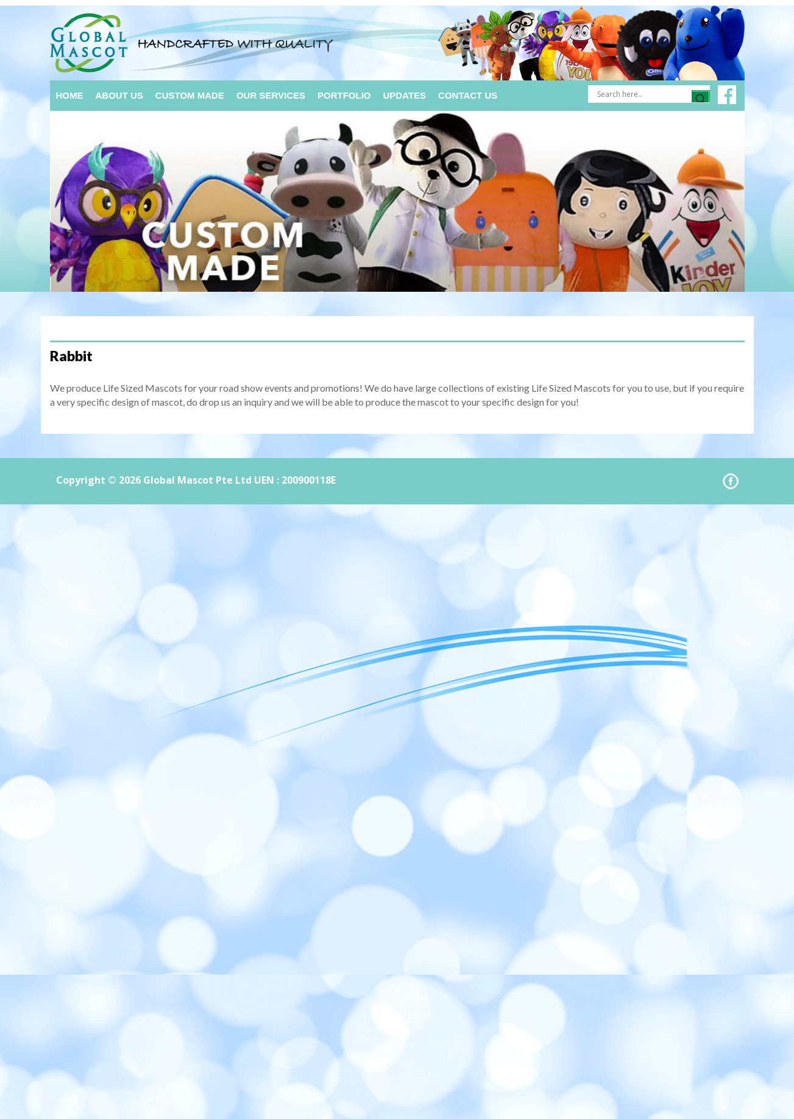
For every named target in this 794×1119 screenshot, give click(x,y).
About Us (119, 95)
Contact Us (467, 95)
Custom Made (189, 95)
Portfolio (344, 95)
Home (69, 95)
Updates (405, 95)
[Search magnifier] (701, 99)
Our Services (270, 95)
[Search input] (643, 93)
